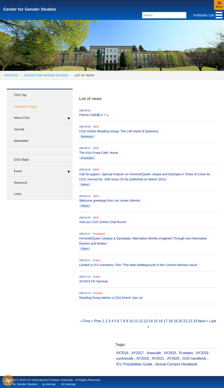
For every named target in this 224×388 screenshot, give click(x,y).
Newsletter (21, 141)
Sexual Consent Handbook (176, 364)
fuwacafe (154, 353)
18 (170, 321)
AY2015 (170, 353)
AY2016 (122, 353)
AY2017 (137, 353)
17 (166, 321)
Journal (19, 129)
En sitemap (68, 384)
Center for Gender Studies (29, 9)
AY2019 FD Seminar (148, 279)
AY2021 (158, 358)
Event (18, 171)
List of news (84, 75)
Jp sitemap (49, 384)
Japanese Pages (25, 106)
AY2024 (173, 358)
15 (156, 321)
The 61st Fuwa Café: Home (148, 153)
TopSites (11, 75)
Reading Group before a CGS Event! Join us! (148, 295)
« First (85, 321)
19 (175, 321)
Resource (20, 182)
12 (141, 321)
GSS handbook (194, 358)
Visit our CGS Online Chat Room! (148, 220)
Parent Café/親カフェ (148, 113)
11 (136, 321)
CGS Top (20, 95)
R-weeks (186, 353)
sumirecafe (124, 358)
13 (146, 321)
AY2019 (202, 353)
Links (17, 194)
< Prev (96, 321)
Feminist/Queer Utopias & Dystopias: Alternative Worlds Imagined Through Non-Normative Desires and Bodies (148, 241)
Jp (8, 380)
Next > (203, 321)
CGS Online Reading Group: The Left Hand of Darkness (148, 132)
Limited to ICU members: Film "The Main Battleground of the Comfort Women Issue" (148, 263)
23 (195, 321)
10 (131, 321)
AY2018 (143, 358)
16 (161, 321)
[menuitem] (11, 75)
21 (185, 321)
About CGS (22, 118)
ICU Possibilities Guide (134, 364)
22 (190, 321)
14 (151, 321)
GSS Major (21, 159)
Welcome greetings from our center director (148, 201)
